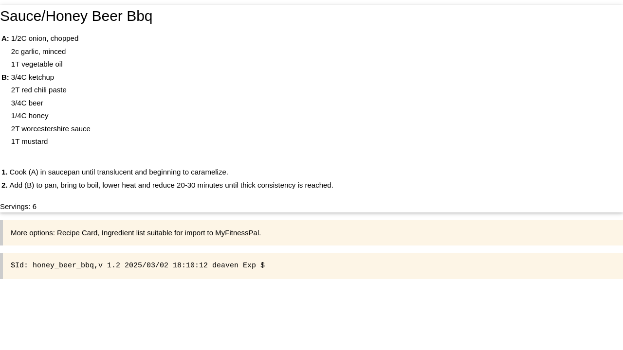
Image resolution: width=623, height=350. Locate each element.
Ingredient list (123, 232)
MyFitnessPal (237, 232)
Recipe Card (77, 232)
